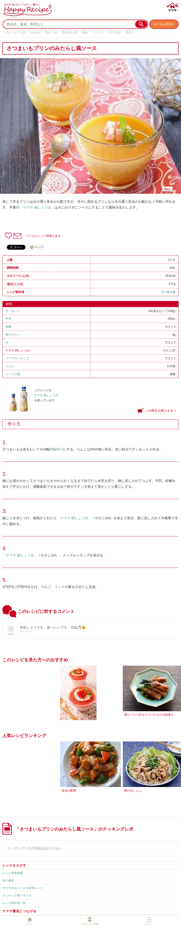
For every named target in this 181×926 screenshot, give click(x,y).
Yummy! (35, 32)
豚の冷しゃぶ (133, 790)
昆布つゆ (51, 32)
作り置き (115, 32)
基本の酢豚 (69, 790)
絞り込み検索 (163, 24)
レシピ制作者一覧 (14, 903)
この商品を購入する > (160, 410)
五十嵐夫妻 (168, 292)
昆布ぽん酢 (69, 32)
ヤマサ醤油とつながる (19, 911)
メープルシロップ (17, 358)
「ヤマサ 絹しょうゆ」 (36, 207)
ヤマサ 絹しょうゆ (18, 350)
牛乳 (8, 318)
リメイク (98, 32)
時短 (85, 32)
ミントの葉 (13, 374)
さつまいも (13, 311)
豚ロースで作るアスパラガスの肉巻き (149, 715)
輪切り (58, 449)
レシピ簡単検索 (12, 873)
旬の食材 (8, 880)
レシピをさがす (14, 865)
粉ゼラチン (13, 334)
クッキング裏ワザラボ (17, 895)
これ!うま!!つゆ (14, 32)
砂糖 (8, 326)
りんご (10, 366)
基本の (130, 32)
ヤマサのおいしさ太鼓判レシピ (22, 888)
